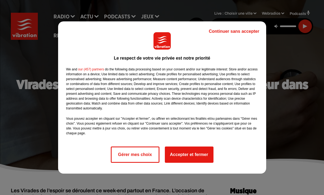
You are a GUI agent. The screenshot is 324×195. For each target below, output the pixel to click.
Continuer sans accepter (234, 31)
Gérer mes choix (135, 154)
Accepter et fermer (189, 154)
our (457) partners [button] (91, 69)
